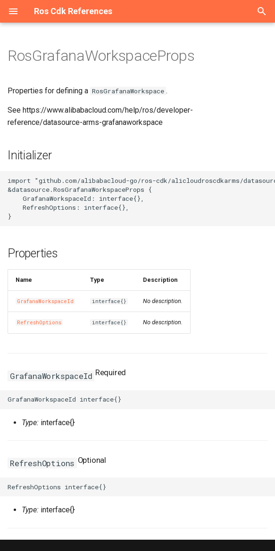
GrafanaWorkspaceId (45, 301)
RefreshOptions (39, 322)
